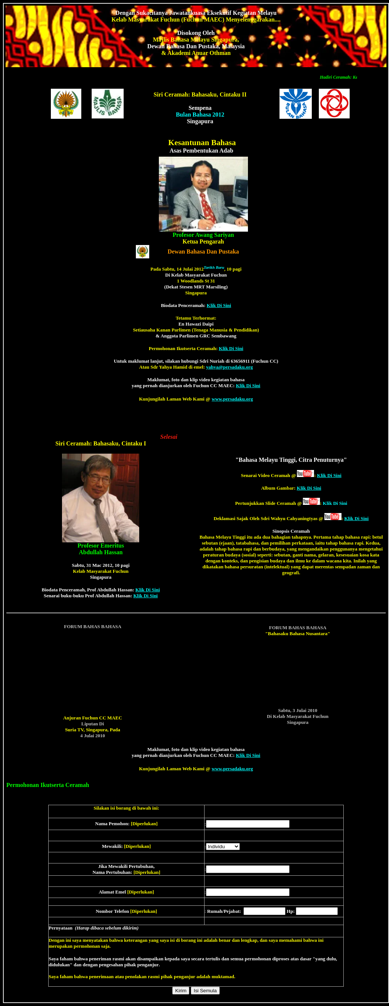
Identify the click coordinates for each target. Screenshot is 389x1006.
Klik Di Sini (219, 305)
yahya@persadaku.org (229, 367)
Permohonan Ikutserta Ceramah (47, 785)
